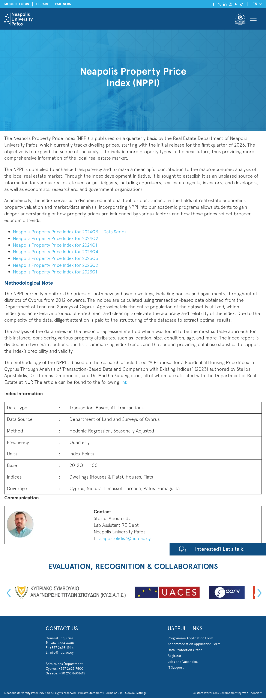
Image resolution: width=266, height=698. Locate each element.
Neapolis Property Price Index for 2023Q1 (56, 271)
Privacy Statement (90, 692)
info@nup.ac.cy (62, 652)
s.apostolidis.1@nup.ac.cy (125, 537)
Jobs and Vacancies (183, 661)
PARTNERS (64, 4)
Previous (7, 592)
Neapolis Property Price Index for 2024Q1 (56, 245)
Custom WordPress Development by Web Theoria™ (227, 692)
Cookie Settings (136, 692)
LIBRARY (42, 4)
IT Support (176, 667)
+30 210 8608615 (72, 673)
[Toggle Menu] (253, 19)
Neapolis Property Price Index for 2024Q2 (57, 238)
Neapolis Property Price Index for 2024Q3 (57, 231)
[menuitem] (256, 4)
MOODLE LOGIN (17, 4)
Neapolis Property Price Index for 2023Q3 (57, 258)
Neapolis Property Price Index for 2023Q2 (57, 264)
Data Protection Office (185, 649)
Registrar (175, 655)
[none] (256, 4)
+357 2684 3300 (61, 642)
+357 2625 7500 (71, 668)
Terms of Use (114, 692)
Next (258, 592)
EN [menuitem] (254, 4)
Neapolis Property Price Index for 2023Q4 (57, 251)
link (123, 381)
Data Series (117, 231)
